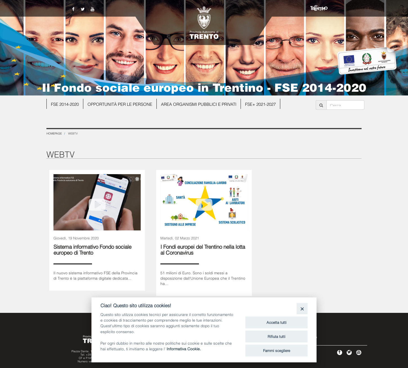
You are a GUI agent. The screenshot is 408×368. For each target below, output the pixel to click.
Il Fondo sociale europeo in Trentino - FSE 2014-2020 (204, 87)
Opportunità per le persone (120, 104)
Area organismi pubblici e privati (198, 104)
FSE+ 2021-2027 (260, 104)
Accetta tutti (276, 322)
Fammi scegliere (276, 350)
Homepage (54, 133)
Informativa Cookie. (184, 348)
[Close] (302, 308)
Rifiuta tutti (276, 336)
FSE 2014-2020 (65, 104)
